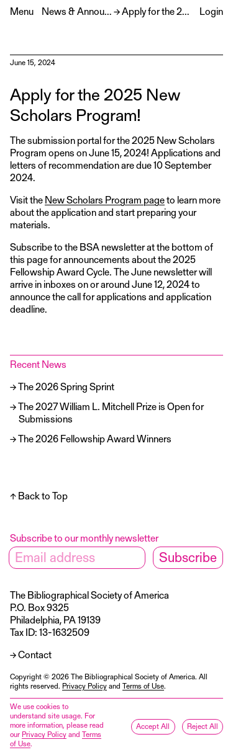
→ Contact (31, 654)
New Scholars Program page (105, 199)
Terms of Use (143, 685)
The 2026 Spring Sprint (66, 386)
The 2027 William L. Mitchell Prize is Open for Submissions (111, 412)
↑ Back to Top (39, 495)
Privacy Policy (84, 685)
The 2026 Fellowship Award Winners (94, 438)
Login (211, 10)
